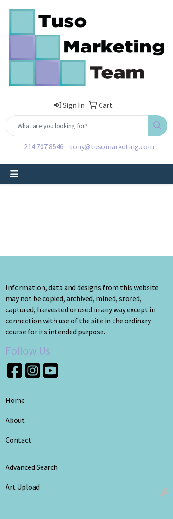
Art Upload (23, 486)
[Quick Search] (77, 125)
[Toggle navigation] (14, 174)
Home (15, 400)
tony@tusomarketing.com (112, 146)
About (15, 420)
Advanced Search (32, 467)
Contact (18, 439)
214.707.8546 (44, 146)
